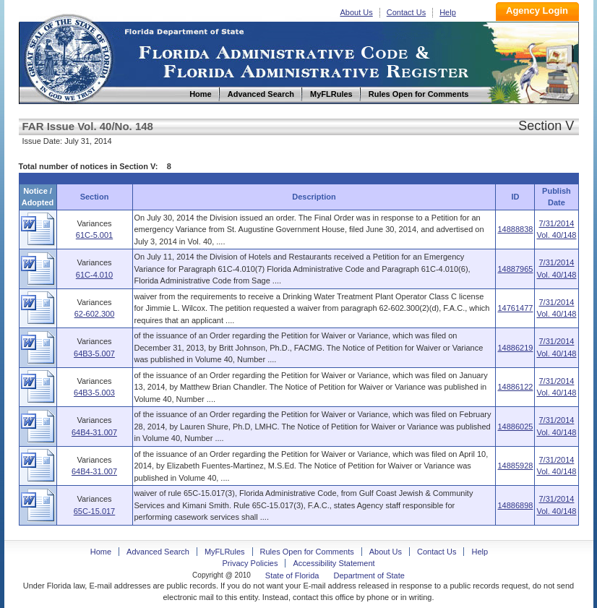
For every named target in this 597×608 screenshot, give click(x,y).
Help (447, 12)
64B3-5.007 (94, 353)
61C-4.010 (94, 274)
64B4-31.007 (94, 432)
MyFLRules (225, 551)
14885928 (515, 465)
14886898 (515, 505)
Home (68, 56)
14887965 (515, 269)
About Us (356, 12)
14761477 (515, 308)
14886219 (515, 347)
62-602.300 (94, 313)
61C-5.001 (94, 235)
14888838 (515, 229)
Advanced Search (157, 551)
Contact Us (406, 12)
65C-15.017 (95, 511)
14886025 (515, 426)
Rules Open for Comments (307, 551)
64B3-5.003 (94, 392)
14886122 (515, 386)
